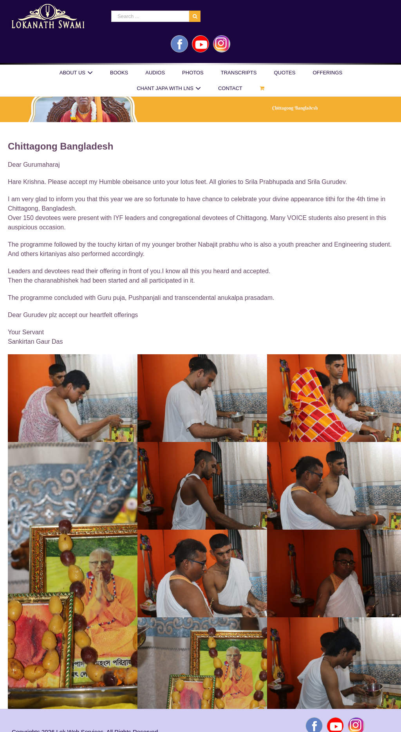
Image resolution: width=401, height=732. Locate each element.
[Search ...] (150, 16)
